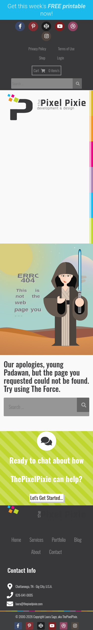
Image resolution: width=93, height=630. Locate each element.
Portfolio (59, 539)
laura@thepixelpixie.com (29, 603)
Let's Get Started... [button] (46, 497)
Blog (78, 539)
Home (16, 539)
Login (60, 57)
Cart (46, 70)
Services (36, 539)
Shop (42, 57)
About (36, 551)
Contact (55, 551)
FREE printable (67, 6)
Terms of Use (66, 48)
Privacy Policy (37, 48)
